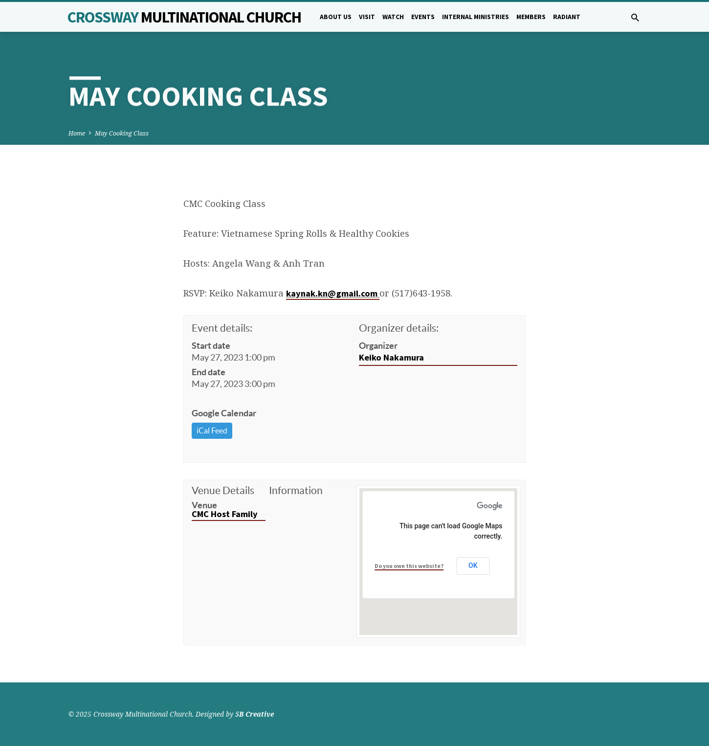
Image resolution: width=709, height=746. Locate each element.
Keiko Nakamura (391, 357)
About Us (336, 17)
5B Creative (254, 714)
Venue (204, 505)
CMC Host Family (225, 514)
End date (208, 372)
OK (473, 565)
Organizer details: (399, 328)
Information (296, 490)
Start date (211, 345)
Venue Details (223, 490)
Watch (393, 17)
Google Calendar (224, 413)
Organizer (378, 345)
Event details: (222, 328)
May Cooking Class (122, 133)
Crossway (184, 17)
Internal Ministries (475, 17)
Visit (367, 17)
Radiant (566, 17)
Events (423, 17)
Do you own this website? (409, 565)
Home (76, 133)
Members (531, 17)
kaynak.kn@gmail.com (332, 293)
